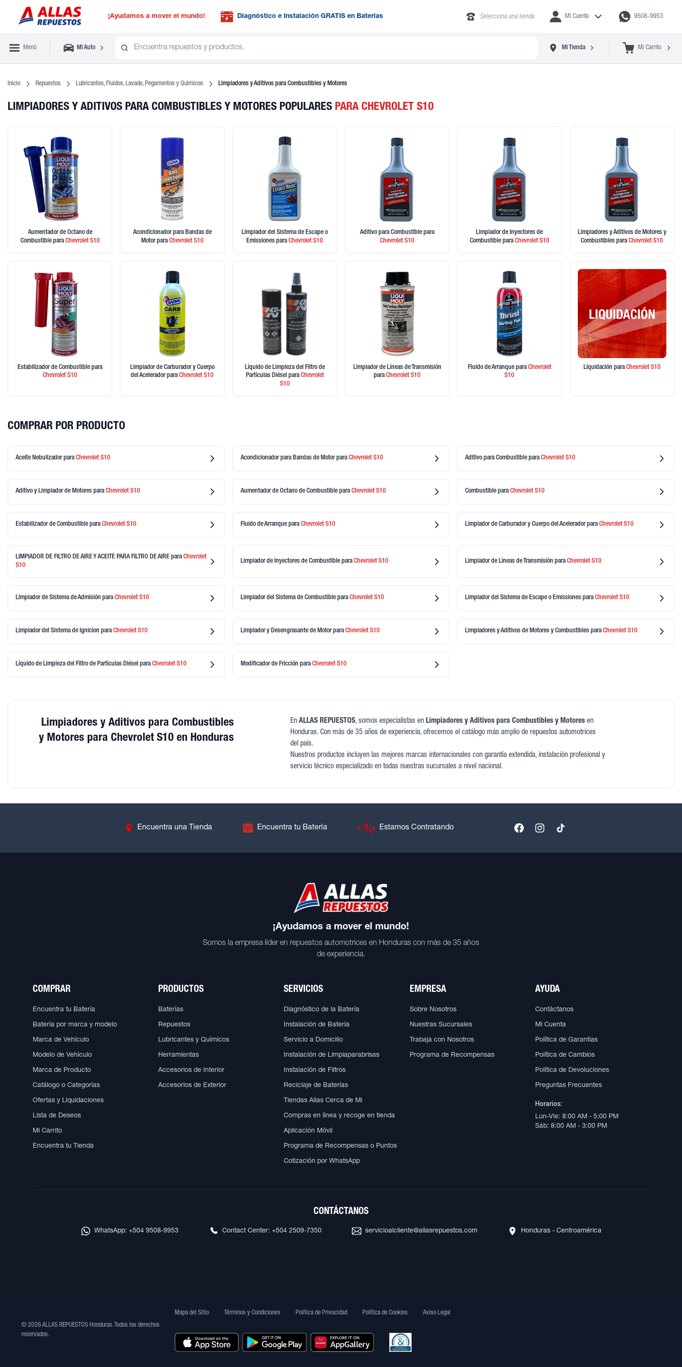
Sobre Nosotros (433, 1010)
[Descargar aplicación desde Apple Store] (207, 1342)
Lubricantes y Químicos (193, 1040)
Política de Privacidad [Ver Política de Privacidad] (321, 1313)
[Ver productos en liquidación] (622, 328)
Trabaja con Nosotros (442, 1040)
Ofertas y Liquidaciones (68, 1100)
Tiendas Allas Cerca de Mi (323, 1100)
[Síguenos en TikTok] (560, 828)
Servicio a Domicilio (313, 1040)
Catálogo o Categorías (66, 1085)
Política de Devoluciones (572, 1070)
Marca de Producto (62, 1070)
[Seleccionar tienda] (571, 47)
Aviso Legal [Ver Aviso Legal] (436, 1313)
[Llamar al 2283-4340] (500, 16)
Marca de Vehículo (61, 1040)
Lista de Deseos (57, 1116)
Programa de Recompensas (452, 1055)
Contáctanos (554, 1010)
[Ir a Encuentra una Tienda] (168, 828)
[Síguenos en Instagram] (540, 828)
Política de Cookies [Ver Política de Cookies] (385, 1313)
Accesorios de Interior (191, 1070)
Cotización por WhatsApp (322, 1161)
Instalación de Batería (317, 1025)
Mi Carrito (47, 1131)
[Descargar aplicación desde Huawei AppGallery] (342, 1342)
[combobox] (326, 47)
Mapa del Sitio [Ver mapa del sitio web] (192, 1313)
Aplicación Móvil (308, 1131)
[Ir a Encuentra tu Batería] (285, 828)
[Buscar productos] (124, 48)
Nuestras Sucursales (441, 1025)
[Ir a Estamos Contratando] (405, 828)
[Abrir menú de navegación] (23, 47)
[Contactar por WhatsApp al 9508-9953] (641, 16)
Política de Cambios (565, 1055)
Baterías (170, 1010)
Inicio (14, 84)
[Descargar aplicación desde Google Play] (274, 1342)
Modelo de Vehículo (62, 1055)
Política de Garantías (566, 1040)
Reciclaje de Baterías (316, 1085)
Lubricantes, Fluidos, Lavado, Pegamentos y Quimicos (139, 84)
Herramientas (178, 1055)
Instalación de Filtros (315, 1070)
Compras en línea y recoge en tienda (339, 1116)
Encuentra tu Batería (64, 1010)
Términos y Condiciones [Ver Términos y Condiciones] (252, 1313)
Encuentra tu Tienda (63, 1146)
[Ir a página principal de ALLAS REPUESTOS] (49, 16)
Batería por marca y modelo (75, 1025)
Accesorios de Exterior (192, 1085)
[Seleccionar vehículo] (84, 47)
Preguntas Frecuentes (568, 1085)
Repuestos (48, 84)
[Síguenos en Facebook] (519, 828)
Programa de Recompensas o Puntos (340, 1146)
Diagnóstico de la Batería (321, 1010)
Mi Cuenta (550, 1025)
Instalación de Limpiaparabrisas (331, 1055)
